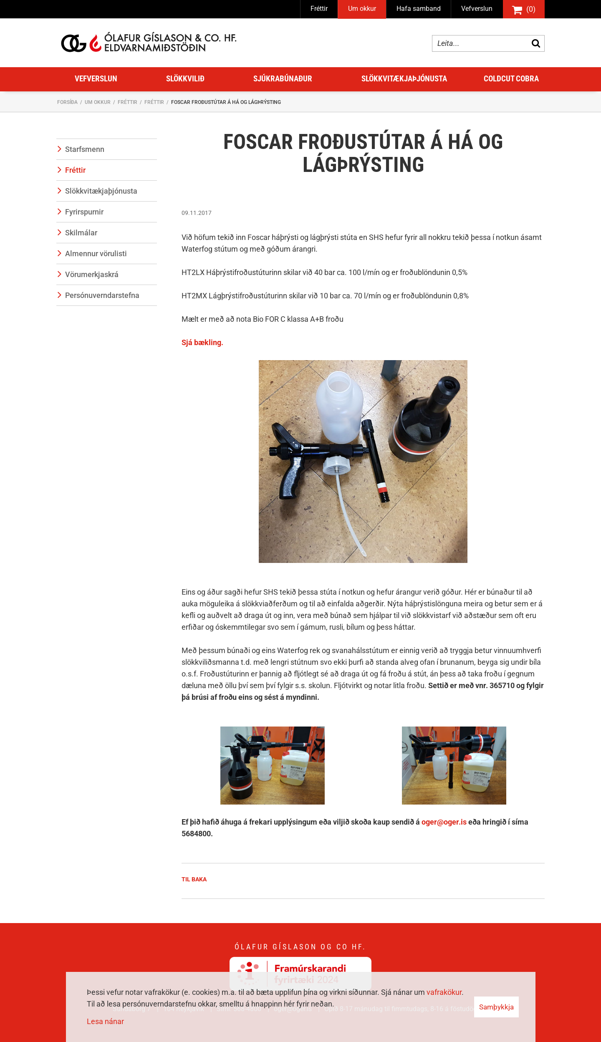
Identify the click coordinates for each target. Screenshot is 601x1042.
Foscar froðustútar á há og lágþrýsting (226, 102)
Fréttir (127, 102)
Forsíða (67, 102)
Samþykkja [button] (496, 1007)
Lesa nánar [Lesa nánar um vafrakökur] (105, 1021)
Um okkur (98, 102)
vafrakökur (444, 992)
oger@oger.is (445, 821)
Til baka (194, 879)
